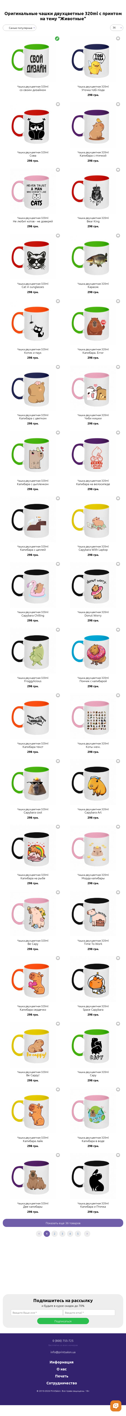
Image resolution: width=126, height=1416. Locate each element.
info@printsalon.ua (63, 1352)
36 (114, 27)
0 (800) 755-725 (63, 1340)
